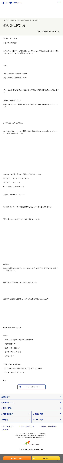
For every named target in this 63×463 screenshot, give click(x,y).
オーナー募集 (38, 419)
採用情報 (4, 419)
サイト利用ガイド (8, 426)
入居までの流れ (7, 414)
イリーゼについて (8, 402)
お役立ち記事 (6, 408)
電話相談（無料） (17, 458)
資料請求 (46, 458)
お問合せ (5, 430)
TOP (4, 20)
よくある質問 (38, 414)
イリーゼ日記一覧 (11, 20)
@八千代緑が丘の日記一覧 (24, 20)
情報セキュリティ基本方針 (49, 426)
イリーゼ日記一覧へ (33, 387)
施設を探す (5, 396)
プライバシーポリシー (27, 426)
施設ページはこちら (10, 38)
